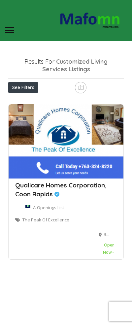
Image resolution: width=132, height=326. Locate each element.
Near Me (38, 102)
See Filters (23, 87)
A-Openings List (48, 241)
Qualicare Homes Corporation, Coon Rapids (61, 222)
